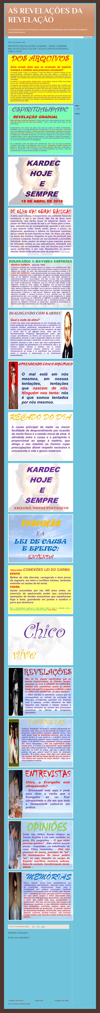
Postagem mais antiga (61, 1000)
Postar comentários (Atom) (21, 1004)
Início (78, 109)
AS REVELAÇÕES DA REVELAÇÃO (45, 15)
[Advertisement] (39, 990)
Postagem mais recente (15, 1000)
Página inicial (39, 1000)
